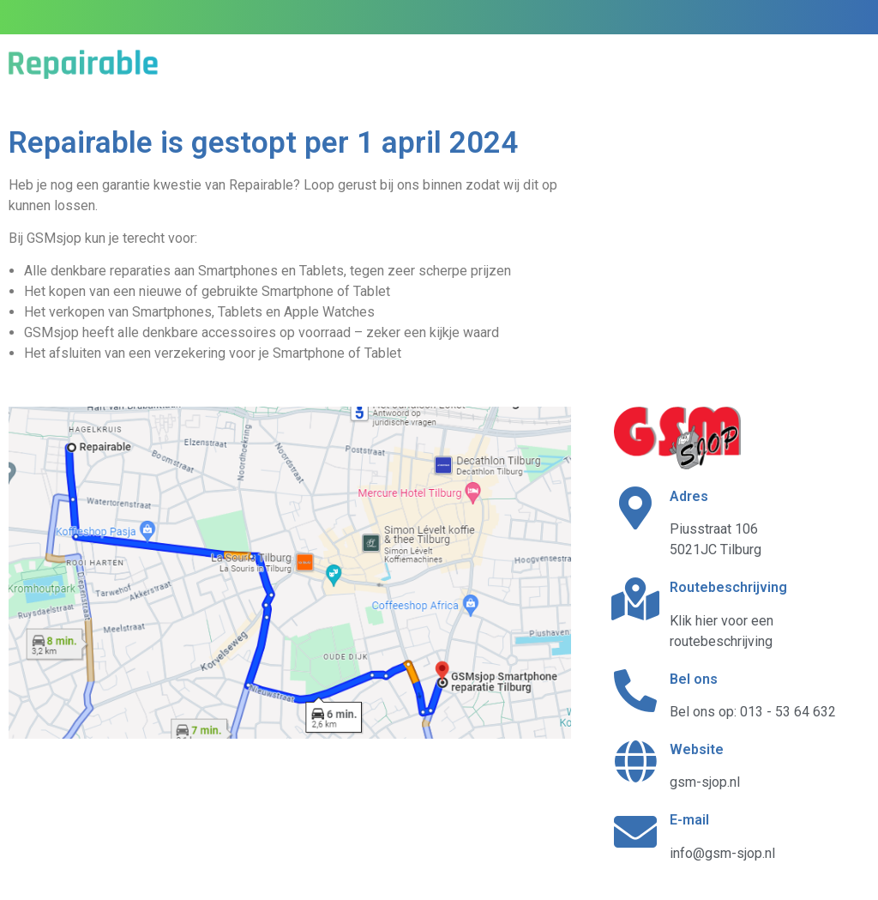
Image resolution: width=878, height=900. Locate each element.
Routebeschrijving (728, 587)
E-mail (689, 820)
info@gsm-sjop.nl (722, 853)
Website (697, 749)
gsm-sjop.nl (705, 782)
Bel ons (694, 679)
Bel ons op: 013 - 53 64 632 (753, 712)
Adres (689, 496)
